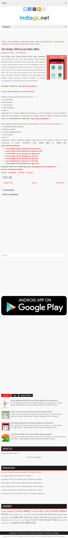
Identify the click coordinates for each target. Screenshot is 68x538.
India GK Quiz (48, 42)
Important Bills (62, 514)
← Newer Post (7, 183)
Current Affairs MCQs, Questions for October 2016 (23, 148)
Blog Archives (26, 395)
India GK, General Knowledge (32, 533)
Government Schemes (46, 514)
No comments (21, 53)
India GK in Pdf (60, 517)
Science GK (62, 520)
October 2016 (59, 42)
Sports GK (18, 522)
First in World (23, 514)
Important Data (6, 517)
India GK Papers (31, 517)
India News (5, 520)
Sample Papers (51, 520)
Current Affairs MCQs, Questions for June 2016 (21, 158)
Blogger (38, 457)
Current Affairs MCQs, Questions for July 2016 (21, 156)
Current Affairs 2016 (27, 42)
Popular (6, 395)
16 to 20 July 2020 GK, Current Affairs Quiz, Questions (31, 434)
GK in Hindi (32, 514)
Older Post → (61, 183)
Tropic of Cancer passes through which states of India (31, 412)
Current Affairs (13, 42)
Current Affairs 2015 (40, 511)
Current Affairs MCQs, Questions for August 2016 (22, 154)
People (27, 520)
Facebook (12, 173)
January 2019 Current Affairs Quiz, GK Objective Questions (24, 493)
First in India (13, 514)
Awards (10, 511)
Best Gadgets (61, 536)
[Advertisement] (30, 34)
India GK (38, 42)
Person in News (37, 520)
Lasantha (32, 536)
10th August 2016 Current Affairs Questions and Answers (23, 486)
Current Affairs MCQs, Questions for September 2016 (23, 151)
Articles (4, 511)
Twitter (21, 173)
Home (4, 42)
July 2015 (13, 520)
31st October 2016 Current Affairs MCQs (20, 49)
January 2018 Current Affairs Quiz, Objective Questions (22, 479)
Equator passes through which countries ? (18, 476)
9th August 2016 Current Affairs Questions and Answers (32, 423)
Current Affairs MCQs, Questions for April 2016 (22, 163)
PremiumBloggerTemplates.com (46, 536)
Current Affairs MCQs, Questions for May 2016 (21, 161)
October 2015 (20, 520)
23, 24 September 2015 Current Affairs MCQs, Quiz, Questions (34, 400)
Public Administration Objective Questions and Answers (22, 490)
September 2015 (6, 523)
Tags (15, 395)
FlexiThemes (13, 536)
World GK (5, 44)
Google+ (29, 173)
